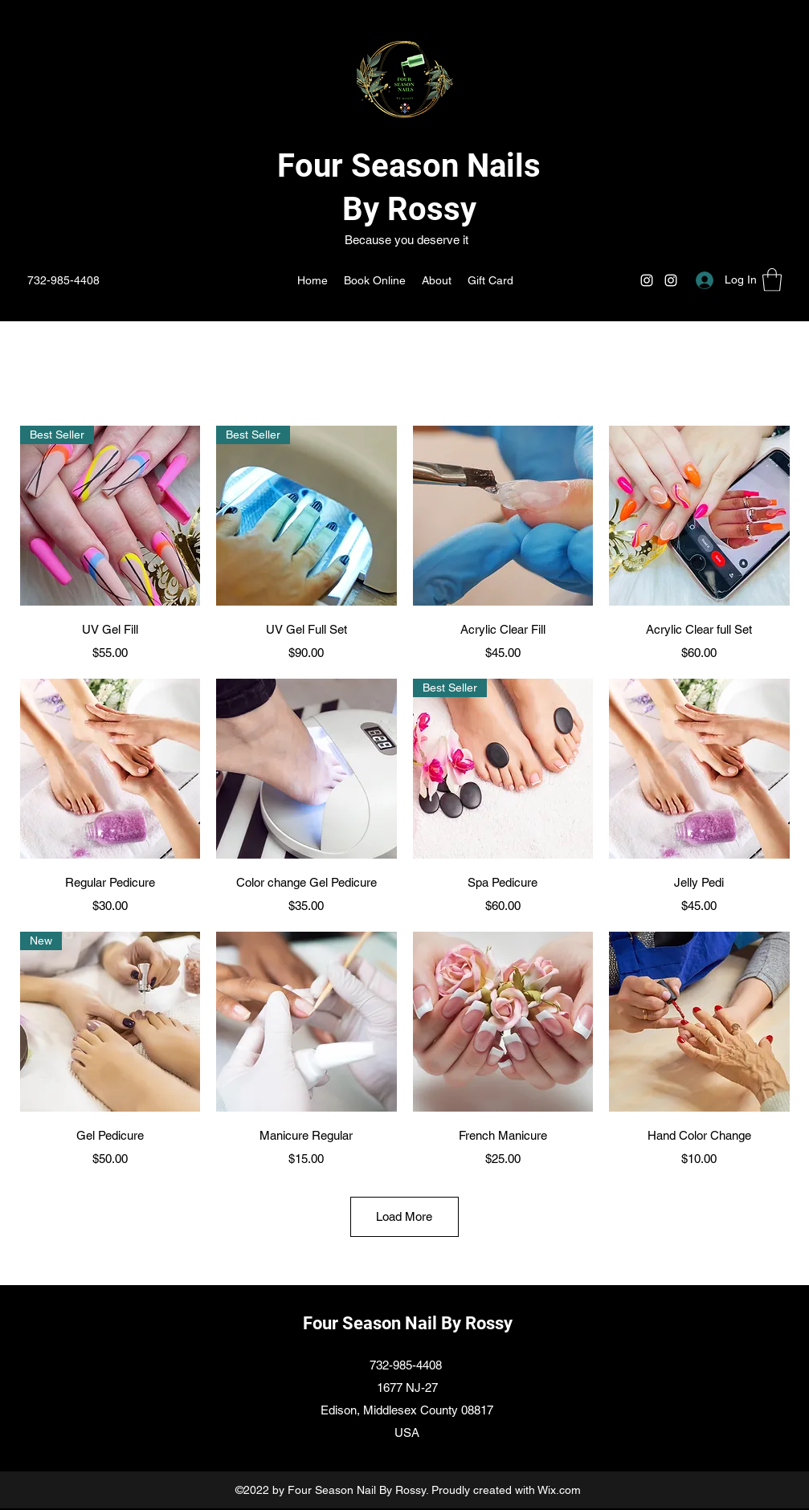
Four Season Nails (409, 166)
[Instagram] (647, 280)
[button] (772, 280)
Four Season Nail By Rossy (408, 1323)
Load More (404, 1216)
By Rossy (409, 209)
